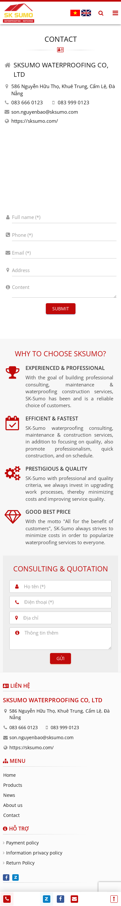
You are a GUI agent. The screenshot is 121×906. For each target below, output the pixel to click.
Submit (60, 308)
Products (12, 785)
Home (9, 775)
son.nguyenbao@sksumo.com (44, 112)
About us (13, 805)
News (9, 795)
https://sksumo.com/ (34, 121)
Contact (11, 815)
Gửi (60, 658)
